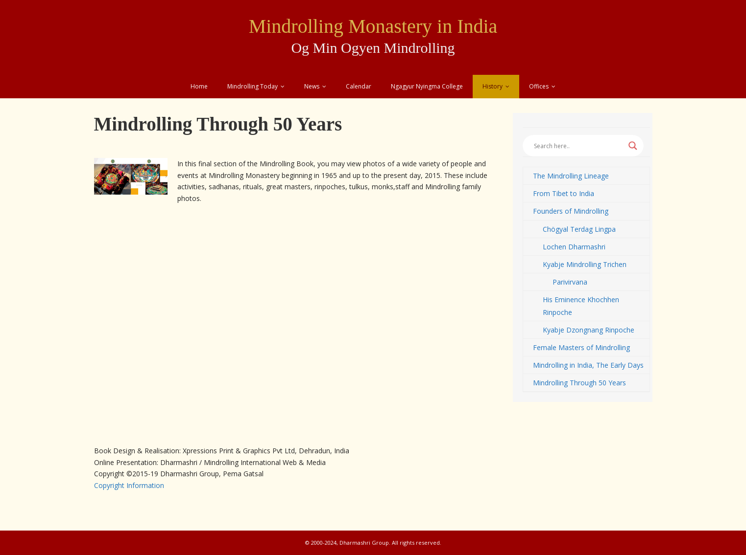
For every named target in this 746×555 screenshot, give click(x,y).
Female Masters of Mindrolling (581, 347)
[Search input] (579, 146)
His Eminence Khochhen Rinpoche (581, 305)
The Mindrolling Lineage (571, 175)
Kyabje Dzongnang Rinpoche (588, 329)
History (492, 86)
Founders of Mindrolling (570, 211)
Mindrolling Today (252, 86)
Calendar (358, 86)
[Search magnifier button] (633, 146)
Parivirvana (570, 282)
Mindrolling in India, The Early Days (588, 365)
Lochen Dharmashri (574, 246)
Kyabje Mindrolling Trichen (584, 264)
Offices (539, 86)
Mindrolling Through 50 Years (579, 382)
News (311, 86)
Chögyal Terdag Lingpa (579, 229)
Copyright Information (129, 485)
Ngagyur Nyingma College (427, 86)
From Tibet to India (563, 193)
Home (199, 86)
